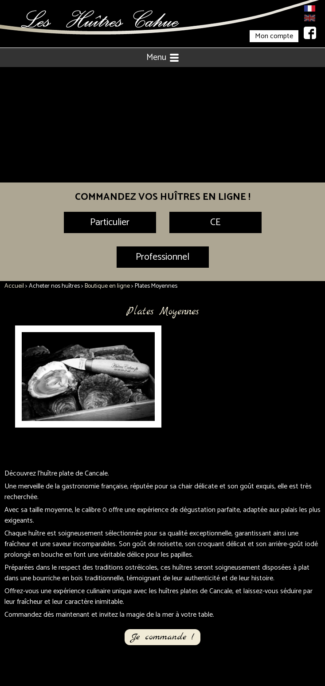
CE (215, 222)
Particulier (109, 222)
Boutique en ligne (107, 286)
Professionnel (162, 257)
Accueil (14, 286)
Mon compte (274, 36)
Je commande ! (162, 637)
